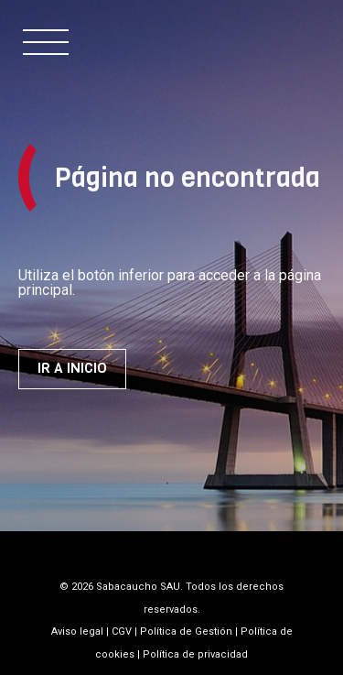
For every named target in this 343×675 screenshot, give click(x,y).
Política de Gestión (186, 631)
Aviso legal (77, 631)
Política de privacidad (195, 654)
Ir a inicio (72, 368)
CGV (122, 631)
